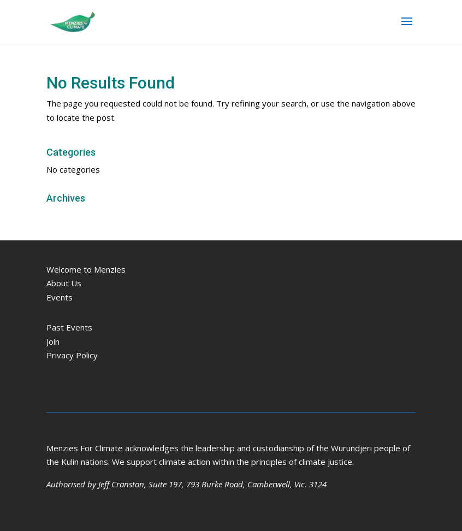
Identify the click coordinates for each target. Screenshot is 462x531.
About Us (63, 283)
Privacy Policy (72, 355)
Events (59, 297)
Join (53, 341)
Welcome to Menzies (86, 269)
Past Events (69, 327)
